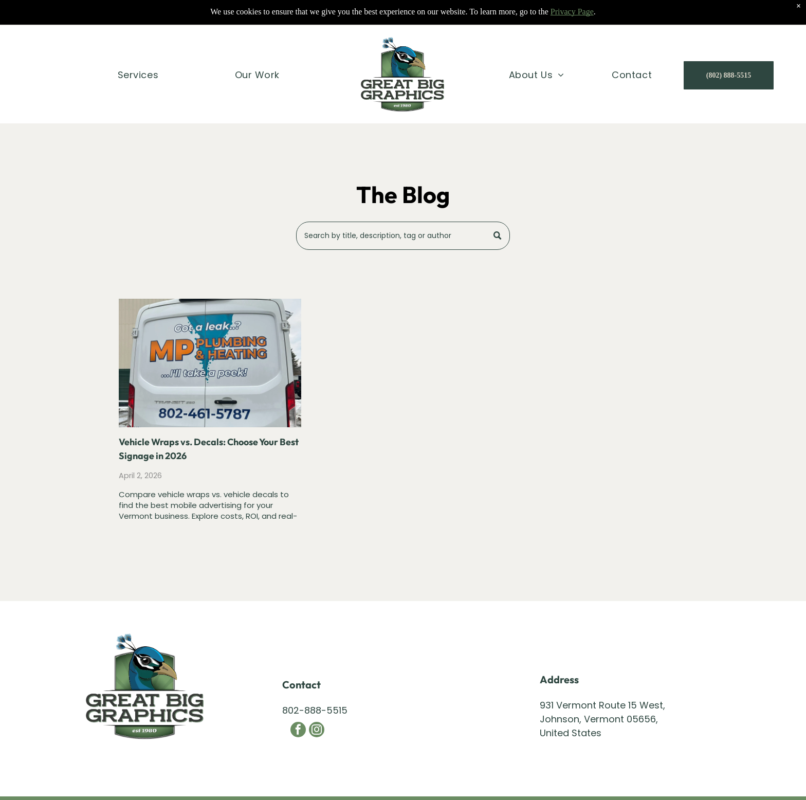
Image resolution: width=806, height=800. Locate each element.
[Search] (403, 236)
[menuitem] (138, 50)
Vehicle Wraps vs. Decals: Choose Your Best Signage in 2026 (209, 449)
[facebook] (298, 731)
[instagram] (316, 731)
